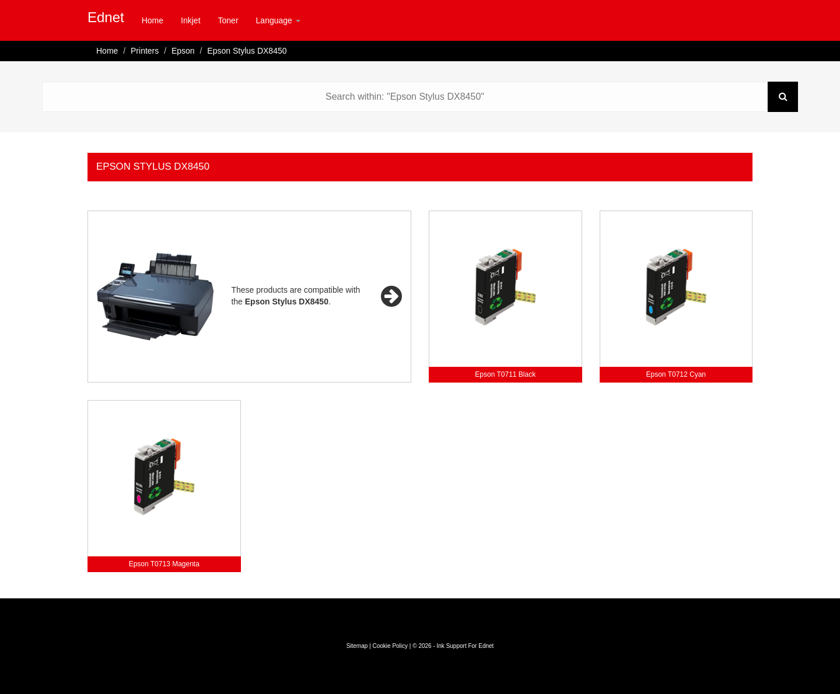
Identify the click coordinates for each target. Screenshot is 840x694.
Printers (145, 50)
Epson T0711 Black (505, 374)
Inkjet (190, 20)
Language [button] (278, 20)
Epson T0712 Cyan (676, 374)
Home (152, 20)
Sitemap (357, 646)
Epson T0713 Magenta (164, 564)
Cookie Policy (390, 646)
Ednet (106, 17)
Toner (228, 20)
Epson (183, 50)
